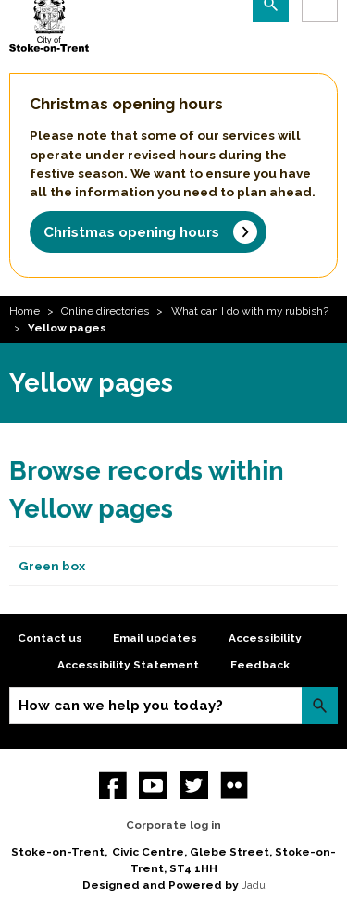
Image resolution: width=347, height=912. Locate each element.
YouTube (153, 785)
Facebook (113, 785)
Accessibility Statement (128, 664)
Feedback (260, 664)
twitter (194, 785)
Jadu (254, 885)
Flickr (234, 785)
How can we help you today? (121, 705)
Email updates (155, 637)
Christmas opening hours (131, 232)
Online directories (105, 311)
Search (320, 705)
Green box (52, 565)
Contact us (50, 637)
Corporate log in (173, 824)
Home (24, 311)
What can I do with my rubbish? (249, 311)
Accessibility (265, 637)
